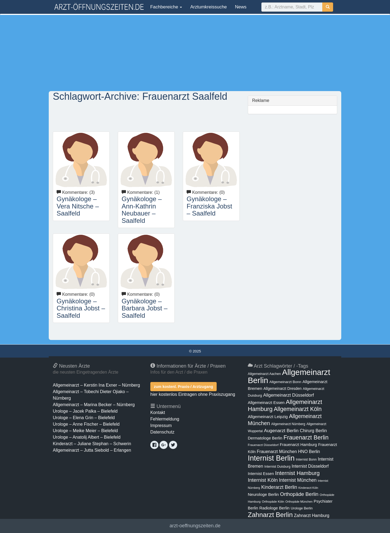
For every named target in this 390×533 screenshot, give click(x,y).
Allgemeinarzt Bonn (285, 382)
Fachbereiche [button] (165, 6)
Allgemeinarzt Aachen (264, 374)
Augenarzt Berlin (281, 430)
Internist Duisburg (277, 466)
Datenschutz (162, 432)
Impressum (161, 425)
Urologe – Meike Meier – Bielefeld (85, 430)
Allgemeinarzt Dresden (283, 388)
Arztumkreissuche (208, 6)
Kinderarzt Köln (308, 487)
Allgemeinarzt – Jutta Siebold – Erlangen (92, 450)
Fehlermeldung (164, 419)
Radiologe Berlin (274, 508)
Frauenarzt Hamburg (298, 444)
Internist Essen (261, 473)
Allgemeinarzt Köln (298, 409)
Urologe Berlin (302, 508)
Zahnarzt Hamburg (311, 515)
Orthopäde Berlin (299, 494)
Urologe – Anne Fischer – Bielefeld (86, 424)
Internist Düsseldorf (310, 466)
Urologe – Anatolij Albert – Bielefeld (87, 437)
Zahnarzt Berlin (270, 514)
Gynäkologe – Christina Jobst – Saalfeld (81, 308)
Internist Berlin (271, 458)
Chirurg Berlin (313, 430)
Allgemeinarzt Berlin (289, 376)
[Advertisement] (195, 53)
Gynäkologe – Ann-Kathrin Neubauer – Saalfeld (142, 209)
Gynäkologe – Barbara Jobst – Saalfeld (144, 308)
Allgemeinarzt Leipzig (268, 416)
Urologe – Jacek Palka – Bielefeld (85, 411)
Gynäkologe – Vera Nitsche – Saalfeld (78, 206)
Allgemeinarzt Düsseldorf (288, 395)
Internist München (298, 480)
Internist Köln (263, 480)
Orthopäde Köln (273, 501)
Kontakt (157, 412)
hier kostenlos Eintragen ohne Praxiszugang (192, 394)
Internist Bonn (306, 459)
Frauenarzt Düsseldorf (263, 445)
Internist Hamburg (297, 473)
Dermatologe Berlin (265, 438)
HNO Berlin (309, 451)
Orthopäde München (299, 501)
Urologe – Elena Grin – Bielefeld (84, 417)
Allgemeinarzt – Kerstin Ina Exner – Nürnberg (96, 385)
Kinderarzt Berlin (279, 487)
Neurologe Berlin (263, 494)
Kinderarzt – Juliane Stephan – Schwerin (92, 443)
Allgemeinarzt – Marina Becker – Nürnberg (94, 404)
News (241, 6)
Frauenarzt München (277, 451)
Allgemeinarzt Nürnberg (288, 424)
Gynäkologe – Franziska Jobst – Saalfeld (209, 206)
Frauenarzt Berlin (306, 437)
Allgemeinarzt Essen (266, 402)
